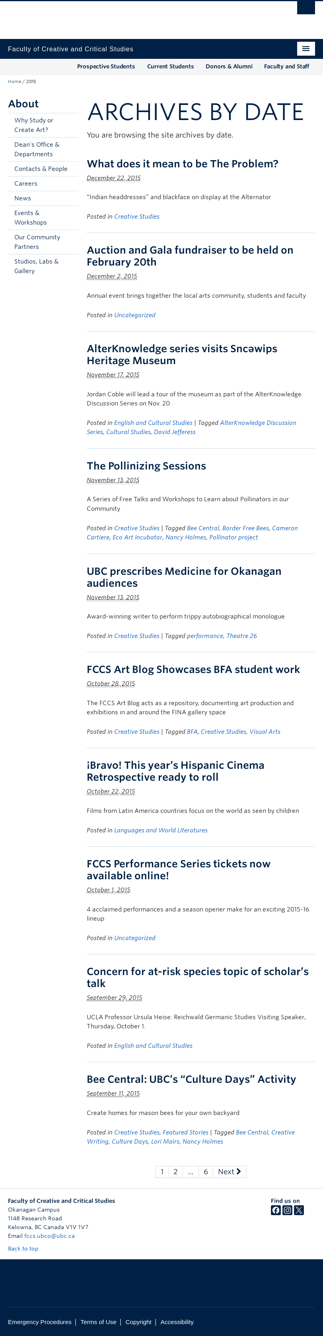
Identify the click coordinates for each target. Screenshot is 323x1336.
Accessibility (177, 1322)
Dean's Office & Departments (36, 149)
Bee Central (203, 528)
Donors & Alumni (229, 66)
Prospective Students (106, 66)
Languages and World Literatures (161, 830)
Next (229, 1171)
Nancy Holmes (185, 537)
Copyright (138, 1322)
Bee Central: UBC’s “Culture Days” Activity (191, 1079)
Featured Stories (185, 1132)
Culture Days (130, 1141)
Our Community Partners (37, 242)
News (22, 198)
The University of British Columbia (138, 16)
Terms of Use (99, 1322)
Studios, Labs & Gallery (36, 266)
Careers (25, 183)
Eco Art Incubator (137, 537)
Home (14, 81)
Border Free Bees (245, 528)
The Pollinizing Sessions (146, 466)
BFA (192, 731)
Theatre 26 (241, 636)
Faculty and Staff (286, 66)
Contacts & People (41, 169)
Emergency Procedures (40, 1322)
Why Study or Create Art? (33, 125)
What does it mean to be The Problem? (182, 164)
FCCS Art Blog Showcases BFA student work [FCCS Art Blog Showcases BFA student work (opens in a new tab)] (193, 669)
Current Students (170, 66)
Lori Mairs (165, 1141)
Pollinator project (233, 537)
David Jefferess (175, 432)
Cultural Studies (128, 432)
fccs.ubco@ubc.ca (49, 1236)
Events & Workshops (30, 217)
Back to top (27, 1248)
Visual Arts (264, 731)
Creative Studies (137, 216)
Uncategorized (135, 315)
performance (205, 636)
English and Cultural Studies (153, 423)
